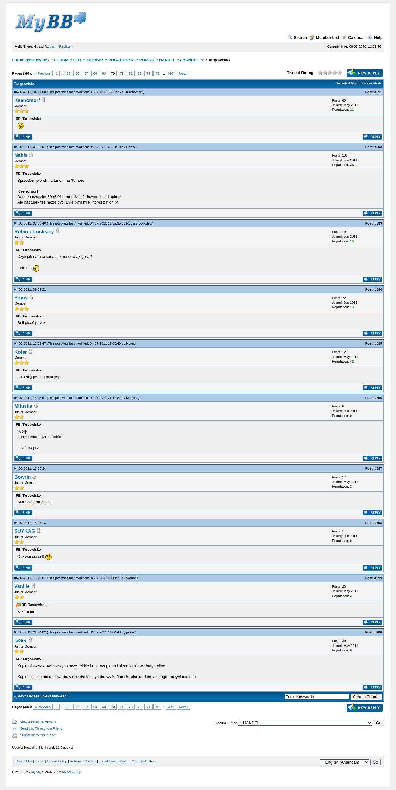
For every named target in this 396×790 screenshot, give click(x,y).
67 (86, 73)
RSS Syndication (143, 761)
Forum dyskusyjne (29, 60)
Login (50, 46)
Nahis (130, 147)
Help (375, 37)
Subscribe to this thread (37, 735)
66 (77, 73)
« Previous (43, 73)
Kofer (130, 343)
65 (68, 73)
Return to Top (57, 761)
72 (131, 73)
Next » (184, 73)
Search (297, 37)
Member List (324, 37)
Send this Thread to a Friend (41, 728)
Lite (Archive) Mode (113, 761)
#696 (378, 398)
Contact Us (23, 761)
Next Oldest (28, 696)
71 (121, 73)
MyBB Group (71, 772)
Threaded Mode (347, 83)
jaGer (130, 632)
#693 (378, 223)
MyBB (35, 772)
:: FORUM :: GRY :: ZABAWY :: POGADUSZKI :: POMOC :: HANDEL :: (114, 60)
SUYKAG (24, 531)
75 (157, 73)
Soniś (21, 297)
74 (148, 73)
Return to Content (83, 761)
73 (139, 73)
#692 (378, 147)
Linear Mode (372, 83)
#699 (378, 578)
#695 (378, 343)
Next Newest (54, 696)
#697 (378, 468)
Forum (40, 761)
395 (170, 73)
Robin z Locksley (138, 223)
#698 (378, 523)
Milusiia (131, 398)
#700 (378, 632)
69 (104, 73)
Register (65, 46)
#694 (378, 289)
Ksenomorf (134, 92)
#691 (378, 92)
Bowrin (22, 477)
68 (95, 73)
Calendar (353, 37)
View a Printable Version (38, 722)
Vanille (131, 578)
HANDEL (191, 60)
